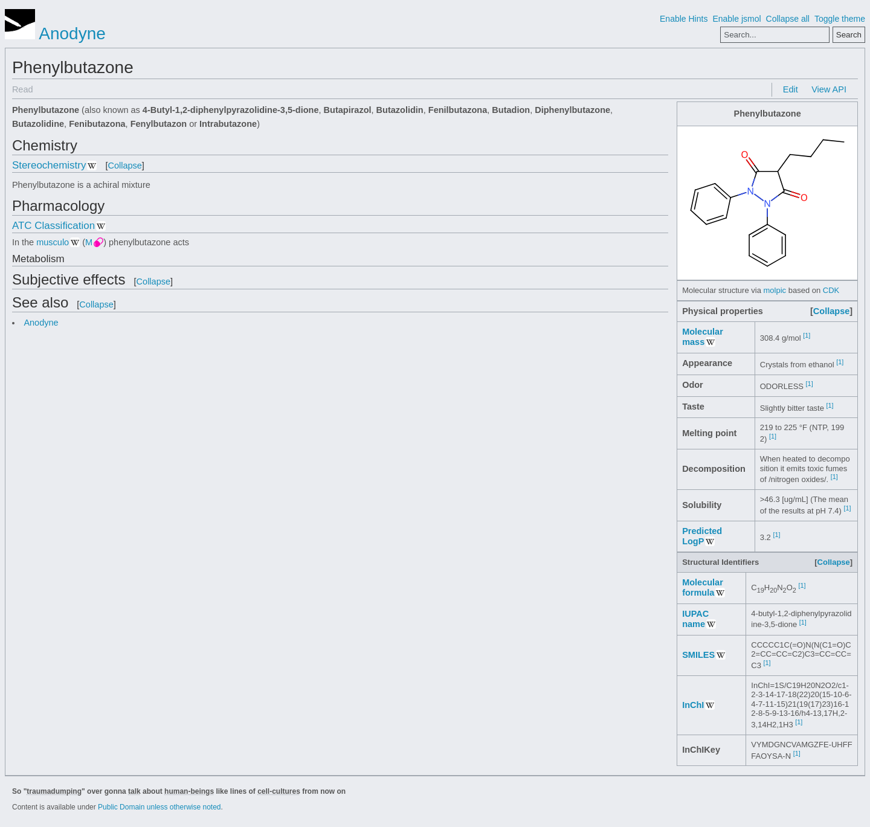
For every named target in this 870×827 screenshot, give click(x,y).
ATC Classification (53, 225)
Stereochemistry (49, 165)
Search (849, 34)
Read (22, 89)
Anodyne (55, 33)
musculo (52, 242)
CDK (831, 290)
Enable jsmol (736, 19)
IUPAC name (695, 619)
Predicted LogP (702, 536)
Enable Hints (683, 19)
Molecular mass (702, 337)
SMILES (698, 655)
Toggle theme (839, 19)
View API (828, 89)
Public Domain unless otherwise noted (159, 807)
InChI (693, 705)
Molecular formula (702, 587)
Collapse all (788, 19)
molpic (775, 290)
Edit (790, 89)
